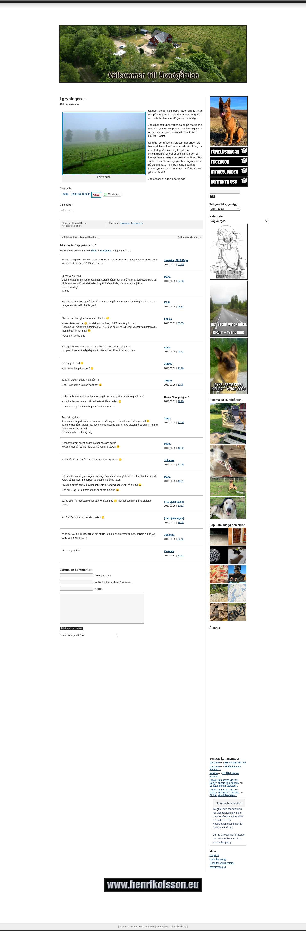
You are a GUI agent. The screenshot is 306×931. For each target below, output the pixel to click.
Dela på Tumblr (81, 193)
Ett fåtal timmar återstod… (224, 785)
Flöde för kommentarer (222, 863)
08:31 (181, 306)
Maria (167, 276)
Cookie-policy (224, 842)
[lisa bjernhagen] (174, 501)
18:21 (181, 481)
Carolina (169, 551)
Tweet (65, 193)
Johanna (169, 460)
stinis (167, 347)
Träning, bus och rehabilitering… (81, 237)
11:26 (181, 368)
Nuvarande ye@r (88, 641)
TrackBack (105, 250)
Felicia (168, 319)
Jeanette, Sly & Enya (176, 260)
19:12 (181, 506)
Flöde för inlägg (218, 859)
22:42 (181, 539)
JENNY (168, 364)
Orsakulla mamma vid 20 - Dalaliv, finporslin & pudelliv (224, 781)
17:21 (181, 555)
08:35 (181, 323)
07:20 (181, 264)
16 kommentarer (69, 104)
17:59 (181, 464)
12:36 (181, 422)
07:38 (181, 281)
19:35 (181, 522)
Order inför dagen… (188, 237)
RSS (93, 250)
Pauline (214, 773)
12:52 (181, 448)
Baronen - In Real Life (132, 223)
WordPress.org (218, 867)
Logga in (214, 855)
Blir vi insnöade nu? (235, 762)
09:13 (181, 351)
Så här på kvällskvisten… (223, 795)
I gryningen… (73, 99)
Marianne (215, 762)
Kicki (167, 302)
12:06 (181, 384)
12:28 (181, 401)
